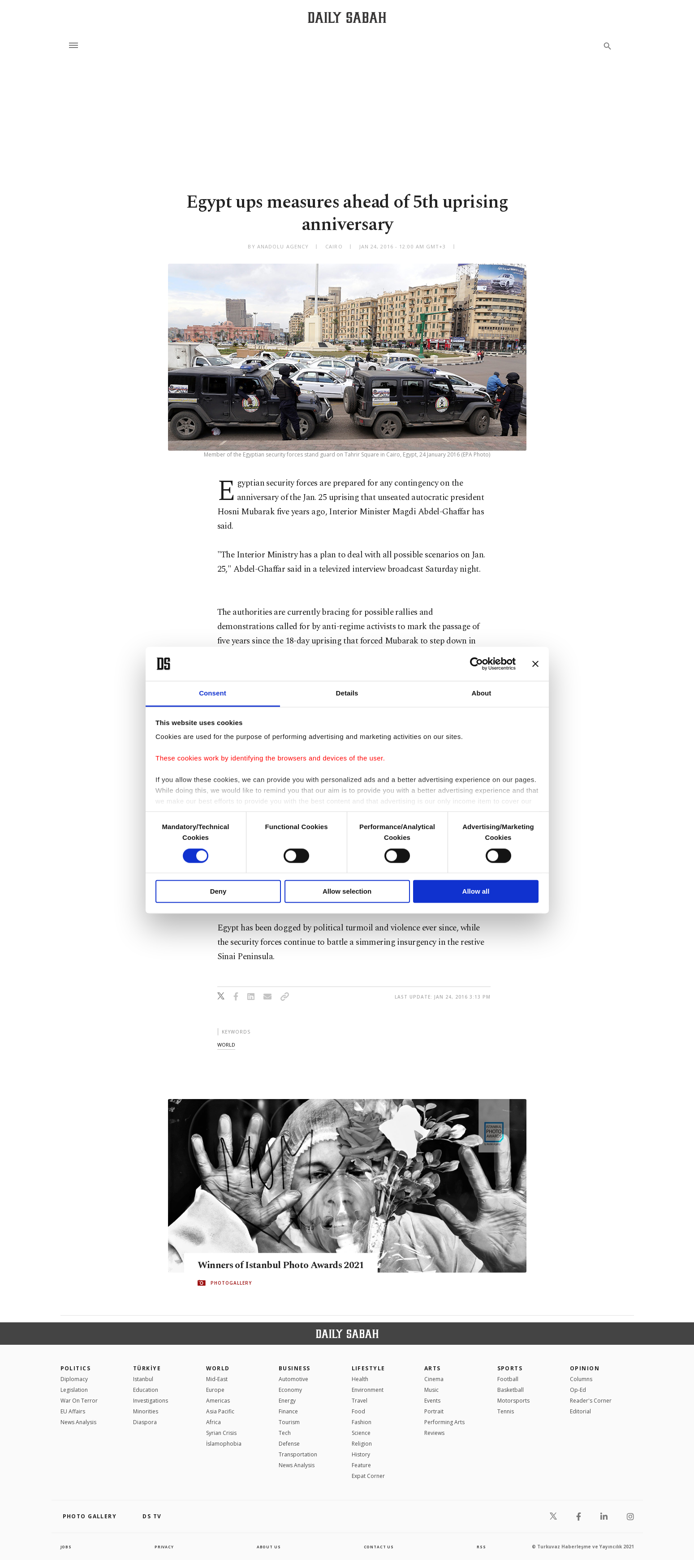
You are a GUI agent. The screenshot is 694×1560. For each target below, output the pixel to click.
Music (431, 1390)
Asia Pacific (220, 1411)
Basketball (510, 1390)
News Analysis (78, 1422)
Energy (287, 1400)
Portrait (434, 1411)
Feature (361, 1465)
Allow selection (347, 891)
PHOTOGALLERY (231, 1283)
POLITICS (75, 1368)
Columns (581, 1379)
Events (432, 1400)
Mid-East (217, 1379)
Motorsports (513, 1400)
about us (268, 1546)
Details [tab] (347, 693)
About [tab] (481, 693)
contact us (379, 1546)
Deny (218, 891)
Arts (432, 1368)
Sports (510, 1368)
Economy (290, 1390)
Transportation (298, 1454)
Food (358, 1411)
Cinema (434, 1379)
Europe (215, 1390)
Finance (288, 1411)
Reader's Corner (591, 1400)
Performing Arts (444, 1422)
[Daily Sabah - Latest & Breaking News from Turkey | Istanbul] (347, 17)
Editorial (580, 1411)
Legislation (74, 1390)
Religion (362, 1443)
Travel (359, 1400)
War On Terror (79, 1400)
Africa (213, 1422)
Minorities (145, 1411)
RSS (481, 1546)
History (361, 1454)
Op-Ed (578, 1390)
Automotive (293, 1379)
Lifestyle (368, 1368)
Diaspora (145, 1422)
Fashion (361, 1422)
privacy (163, 1546)
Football (507, 1379)
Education (145, 1390)
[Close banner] (535, 664)
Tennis (505, 1411)
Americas (218, 1400)
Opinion (584, 1368)
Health (360, 1379)
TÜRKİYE (147, 1368)
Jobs (66, 1546)
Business (294, 1368)
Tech (285, 1433)
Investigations (150, 1400)
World (218, 1368)
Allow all (476, 891)
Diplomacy (74, 1379)
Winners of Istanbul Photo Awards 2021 (294, 1265)
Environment (368, 1390)
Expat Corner (368, 1476)
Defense (289, 1443)
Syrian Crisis (221, 1433)
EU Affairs (72, 1411)
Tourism (289, 1422)
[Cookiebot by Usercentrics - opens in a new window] (476, 663)
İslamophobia (223, 1443)
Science (361, 1433)
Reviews (434, 1433)
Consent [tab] (212, 693)
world (226, 1044)
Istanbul (143, 1379)
